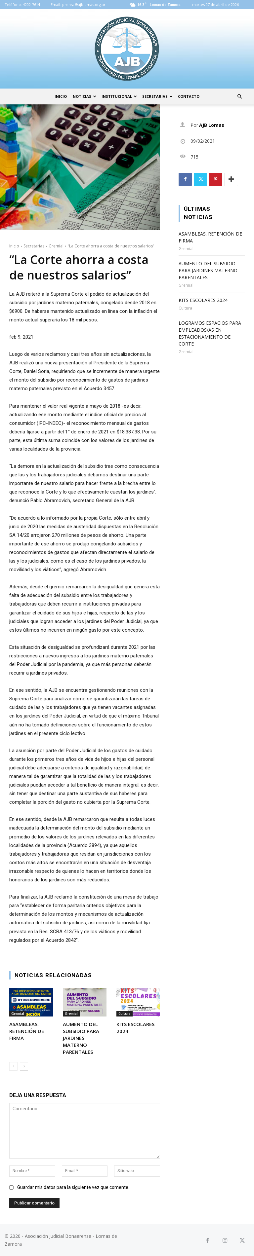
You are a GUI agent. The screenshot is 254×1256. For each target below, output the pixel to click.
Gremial (56, 246)
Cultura (124, 1013)
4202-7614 (31, 4)
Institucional (119, 96)
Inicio (61, 96)
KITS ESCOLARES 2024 (203, 300)
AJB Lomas (211, 125)
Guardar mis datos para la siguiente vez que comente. (73, 1187)
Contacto (188, 96)
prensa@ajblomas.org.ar (84, 4)
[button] (239, 96)
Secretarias (157, 96)
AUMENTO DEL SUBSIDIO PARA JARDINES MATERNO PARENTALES (81, 1038)
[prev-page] (13, 1066)
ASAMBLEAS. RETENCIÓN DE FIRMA (26, 1031)
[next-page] (24, 1066)
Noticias (84, 96)
